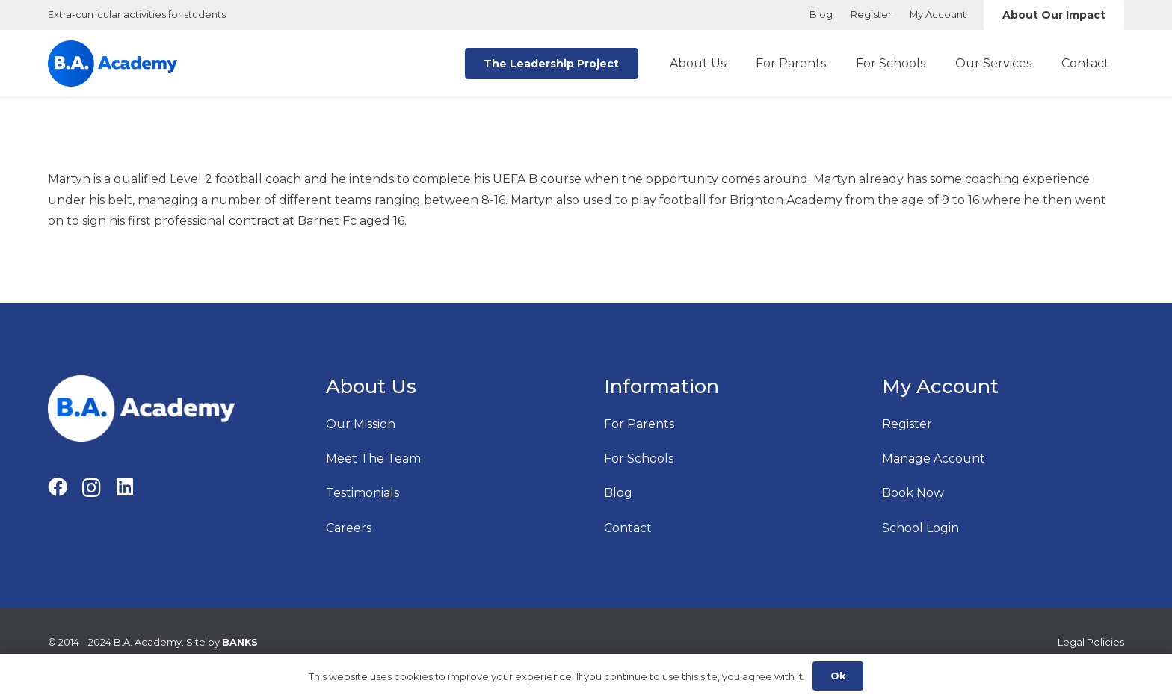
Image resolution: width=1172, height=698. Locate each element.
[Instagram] (91, 488)
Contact (628, 528)
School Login (920, 528)
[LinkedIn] (125, 487)
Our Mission (360, 424)
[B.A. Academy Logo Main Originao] (112, 63)
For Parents (639, 424)
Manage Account (933, 458)
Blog (618, 493)
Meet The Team (373, 458)
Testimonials (362, 493)
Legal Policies (1091, 642)
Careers (348, 528)
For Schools (638, 458)
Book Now (913, 493)
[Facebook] (57, 487)
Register (907, 424)
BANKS (240, 642)
